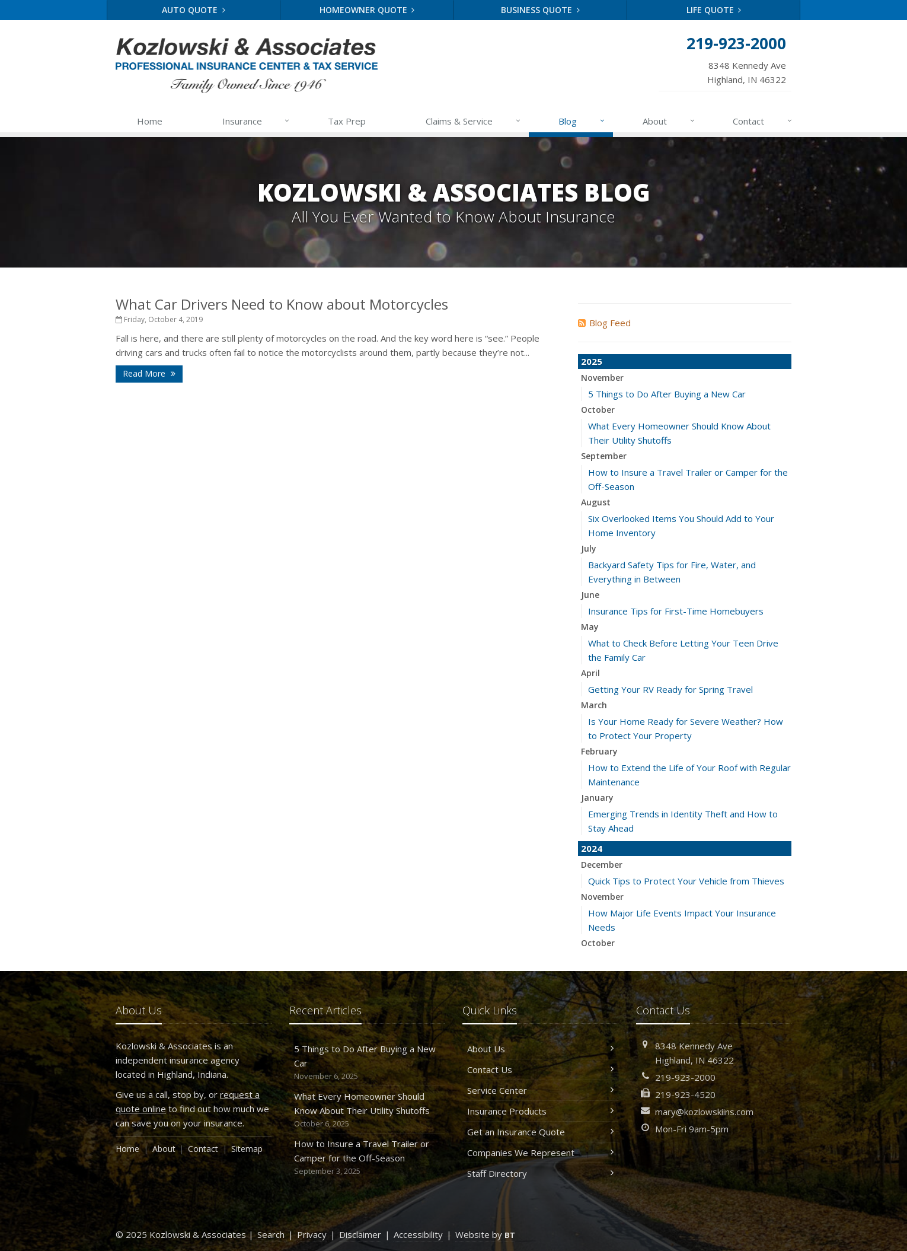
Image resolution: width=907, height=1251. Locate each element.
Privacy (312, 1234)
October (598, 409)
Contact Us (540, 1069)
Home (149, 121)
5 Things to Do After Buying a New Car (667, 394)
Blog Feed (604, 323)
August (596, 502)
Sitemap (247, 1148)
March (594, 705)
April (590, 673)
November (602, 377)
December (601, 864)
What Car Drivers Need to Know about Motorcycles (282, 304)
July (588, 548)
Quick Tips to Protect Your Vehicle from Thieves (686, 881)
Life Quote (714, 9)
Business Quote (540, 9)
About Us (540, 1049)
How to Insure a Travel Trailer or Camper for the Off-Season (367, 1157)
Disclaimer (360, 1234)
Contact (763, 121)
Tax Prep (347, 121)
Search (271, 1234)
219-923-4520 (685, 1094)
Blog (582, 121)
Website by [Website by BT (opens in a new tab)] (485, 1234)
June (590, 594)
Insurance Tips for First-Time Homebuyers (676, 611)
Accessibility (418, 1234)
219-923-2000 (685, 1077)
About (669, 121)
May (590, 626)
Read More (149, 373)
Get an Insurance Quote (540, 1132)
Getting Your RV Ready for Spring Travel (670, 689)
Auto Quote (193, 9)
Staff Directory (540, 1173)
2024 (591, 848)
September (604, 455)
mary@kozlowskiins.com (704, 1112)
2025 (591, 361)
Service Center (540, 1090)
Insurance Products (540, 1111)
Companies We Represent (540, 1152)
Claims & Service (474, 121)
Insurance (256, 121)
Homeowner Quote (367, 9)
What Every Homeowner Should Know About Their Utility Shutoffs (367, 1110)
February (599, 751)
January (597, 797)
